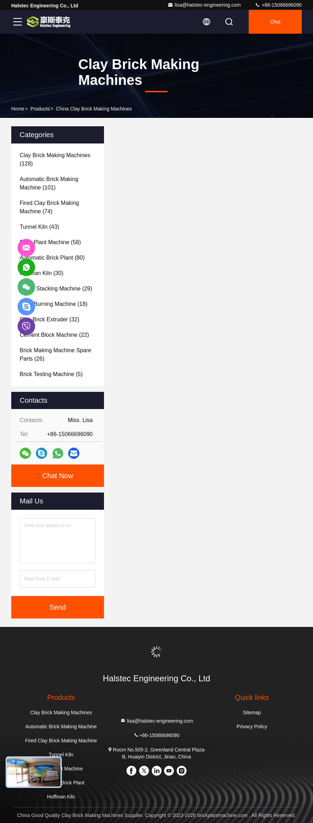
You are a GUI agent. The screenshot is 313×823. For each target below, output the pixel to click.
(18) (53, 304)
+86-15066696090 (278, 5)
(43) (39, 227)
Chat (275, 22)
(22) (54, 335)
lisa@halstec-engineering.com (204, 5)
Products (40, 109)
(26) (55, 354)
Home (17, 109)
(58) (50, 242)
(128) (55, 159)
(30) (41, 273)
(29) (56, 289)
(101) (49, 183)
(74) (49, 207)
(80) (52, 258)
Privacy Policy (252, 726)
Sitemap (252, 712)
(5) (51, 374)
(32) (49, 319)
